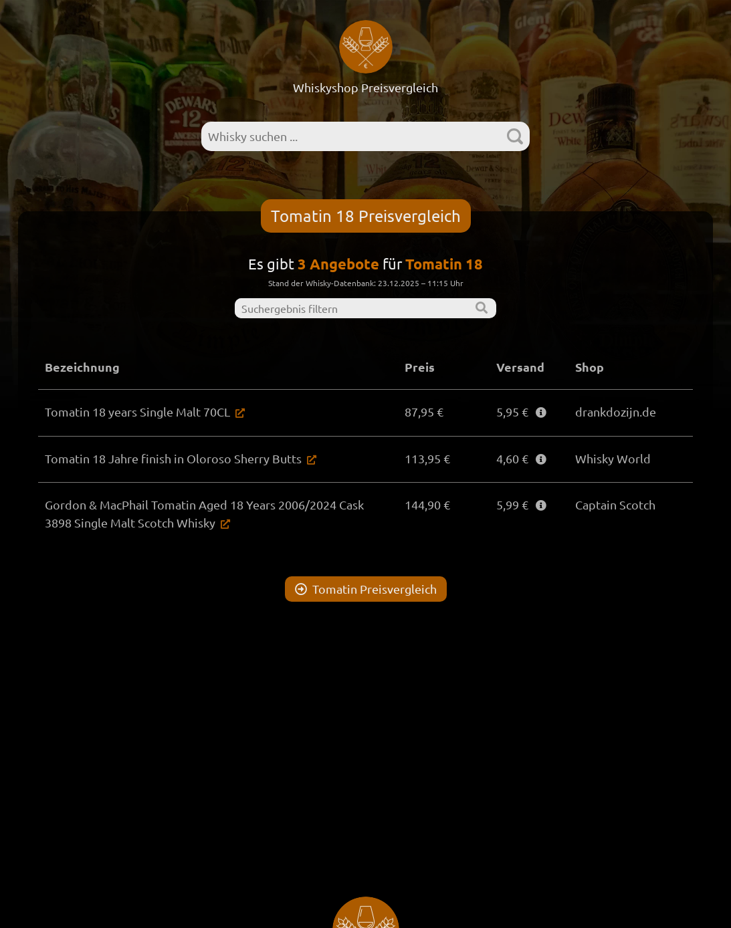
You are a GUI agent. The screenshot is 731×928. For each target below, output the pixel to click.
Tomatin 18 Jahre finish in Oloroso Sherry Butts (173, 458)
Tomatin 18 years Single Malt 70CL (137, 411)
